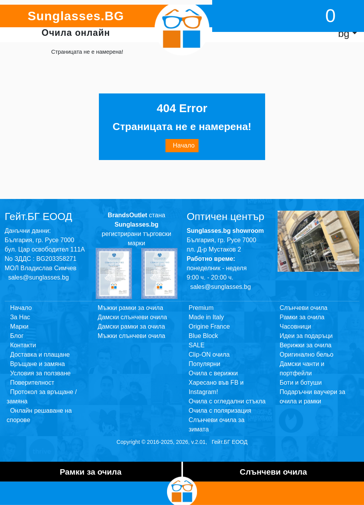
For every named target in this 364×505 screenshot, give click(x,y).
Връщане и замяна (36, 364)
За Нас (18, 317)
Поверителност (30, 382)
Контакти (21, 345)
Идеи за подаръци (306, 336)
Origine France (209, 326)
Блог (15, 336)
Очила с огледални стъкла (227, 401)
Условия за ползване (38, 373)
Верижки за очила (305, 345)
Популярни (204, 364)
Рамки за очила (302, 317)
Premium (201, 307)
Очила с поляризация (220, 410)
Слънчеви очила (303, 307)
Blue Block (203, 336)
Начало (182, 145)
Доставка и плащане (38, 354)
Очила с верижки (213, 373)
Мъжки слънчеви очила (131, 336)
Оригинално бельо (306, 354)
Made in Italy (206, 317)
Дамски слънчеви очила (132, 317)
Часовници (295, 326)
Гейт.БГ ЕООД (230, 442)
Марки (17, 326)
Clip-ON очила (209, 354)
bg (343, 33)
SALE (197, 345)
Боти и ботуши (301, 382)
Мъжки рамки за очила (130, 307)
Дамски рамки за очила (131, 326)
